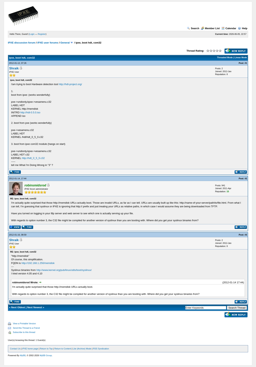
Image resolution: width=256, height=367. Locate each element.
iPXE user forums (47, 42)
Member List (210, 28)
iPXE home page (30, 348)
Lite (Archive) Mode (82, 348)
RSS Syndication (101, 348)
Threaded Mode (225, 57)
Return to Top (46, 348)
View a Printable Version (24, 323)
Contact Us (15, 348)
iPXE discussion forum (21, 42)
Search (193, 28)
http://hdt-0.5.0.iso (30, 112)
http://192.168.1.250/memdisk (37, 263)
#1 (246, 63)
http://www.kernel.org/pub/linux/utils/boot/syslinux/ (64, 270)
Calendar (228, 28)
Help (242, 28)
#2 (246, 178)
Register (42, 34)
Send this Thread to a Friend (26, 328)
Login (32, 34)
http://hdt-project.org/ (70, 84)
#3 (246, 235)
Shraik (14, 68)
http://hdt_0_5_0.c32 (33, 158)
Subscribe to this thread (24, 332)
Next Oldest (18, 307)
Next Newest (34, 307)
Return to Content (62, 348)
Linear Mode (240, 57)
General (65, 42)
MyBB (22, 355)
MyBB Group (46, 355)
